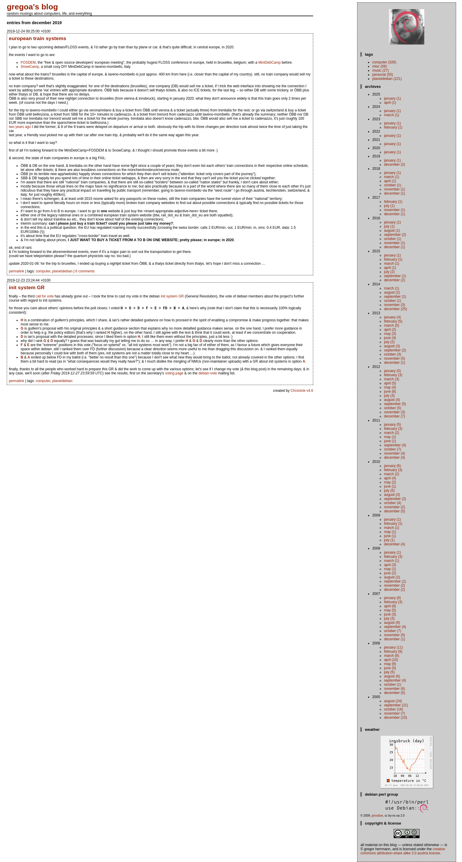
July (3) (389, 396)
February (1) (393, 127)
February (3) (393, 375)
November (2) (394, 507)
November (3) (394, 305)
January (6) (392, 466)
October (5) (392, 408)
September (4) (395, 445)
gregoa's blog (32, 6)
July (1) (389, 206)
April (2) (390, 330)
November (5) (394, 358)
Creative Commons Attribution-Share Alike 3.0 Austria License (402, 851)
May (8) (390, 664)
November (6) (394, 689)
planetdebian (62, 271)
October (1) (392, 185)
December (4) (394, 457)
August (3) (392, 346)
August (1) (392, 230)
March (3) (391, 379)
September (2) (395, 235)
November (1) (394, 189)
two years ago (20, 127)
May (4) (390, 387)
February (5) (393, 321)
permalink (16, 271)
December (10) (395, 717)
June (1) (390, 441)
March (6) (391, 656)
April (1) (390, 103)
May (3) (390, 334)
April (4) (390, 478)
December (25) (395, 309)
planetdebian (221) (387, 79)
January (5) (392, 371)
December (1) (394, 193)
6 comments (85, 271)
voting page (174, 374)
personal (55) (382, 75)
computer (43, 271)
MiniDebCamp (269, 62)
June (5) (390, 668)
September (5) (395, 404)
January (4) (392, 317)
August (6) (392, 676)
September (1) (395, 276)
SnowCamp (30, 67)
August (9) (392, 623)
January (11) (393, 647)
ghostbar (377, 815)
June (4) (390, 338)
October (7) (392, 449)
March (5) (391, 325)
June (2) (390, 573)
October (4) (392, 503)
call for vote (45, 296)
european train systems (37, 38)
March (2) (391, 433)
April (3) (390, 565)
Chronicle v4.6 (302, 391)
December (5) (394, 511)
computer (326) (384, 62)
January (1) (392, 98)
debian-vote (208, 374)
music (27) (380, 70)
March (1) (391, 115)
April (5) (390, 383)
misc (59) (379, 66)
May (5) (390, 610)
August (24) (393, 701)
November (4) (394, 453)
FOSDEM (28, 62)
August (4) (392, 400)
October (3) (392, 354)
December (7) (394, 416)
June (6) (390, 391)
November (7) (394, 713)
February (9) (393, 651)
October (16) (393, 709)
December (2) (394, 164)
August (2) (392, 292)
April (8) (390, 606)
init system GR (26, 287)
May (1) (390, 437)
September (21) (396, 705)
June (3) (390, 614)
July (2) (389, 272)
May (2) (390, 482)
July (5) (389, 490)
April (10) (391, 660)
